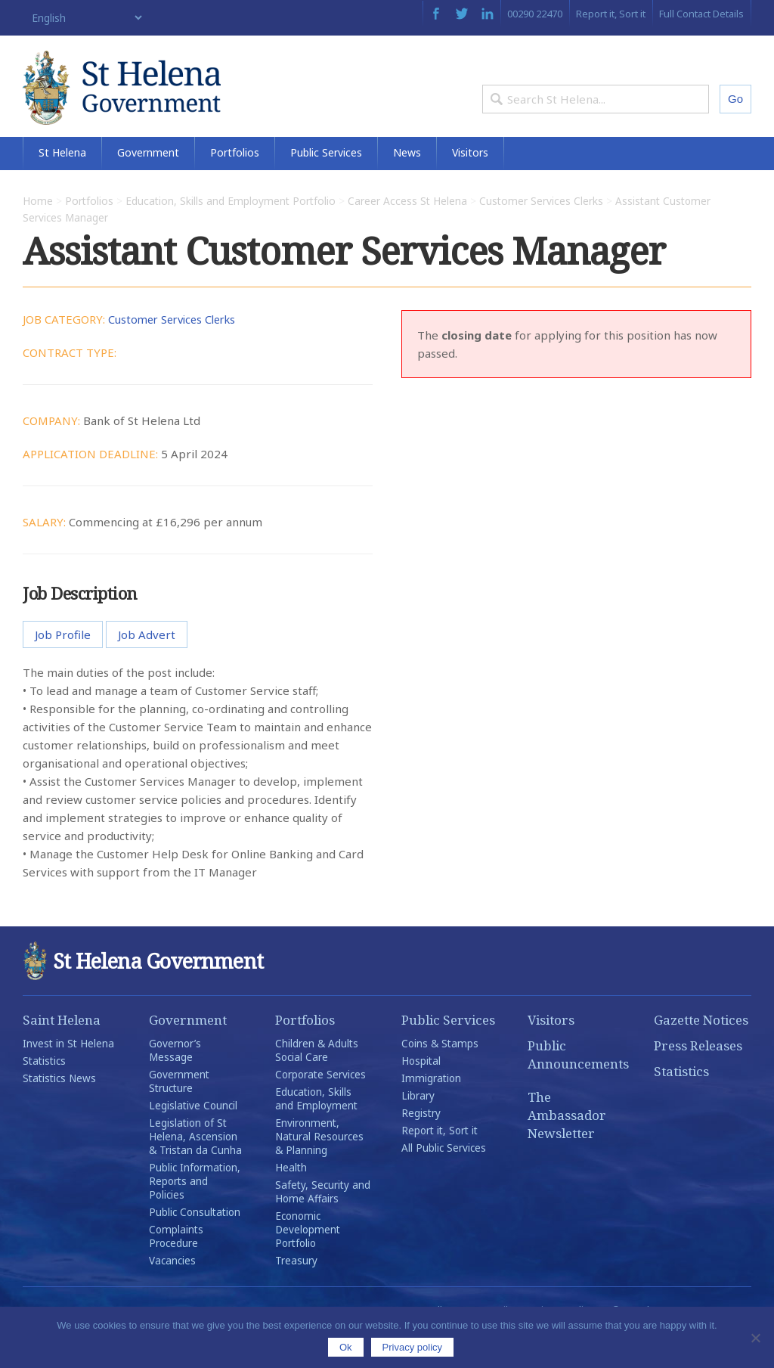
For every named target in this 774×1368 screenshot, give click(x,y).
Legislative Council (193, 1140)
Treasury (296, 1295)
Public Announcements (576, 1089)
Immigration (431, 1113)
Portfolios (234, 187)
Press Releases (698, 1080)
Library (418, 1130)
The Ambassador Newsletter (567, 1150)
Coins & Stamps (439, 1078)
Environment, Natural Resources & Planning (319, 1171)
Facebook (436, 13)
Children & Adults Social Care (316, 1085)
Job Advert (146, 669)
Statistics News (59, 1113)
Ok (345, 1347)
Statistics (44, 1096)
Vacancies (172, 1295)
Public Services (326, 187)
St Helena (62, 187)
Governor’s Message (175, 1085)
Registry (421, 1148)
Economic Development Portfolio (307, 1264)
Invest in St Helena (68, 1078)
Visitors (470, 187)
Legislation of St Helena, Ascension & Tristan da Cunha (195, 1171)
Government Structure (179, 1116)
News (407, 187)
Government (148, 187)
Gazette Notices (701, 1054)
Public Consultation (194, 1247)
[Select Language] (83, 17)
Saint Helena (62, 1054)
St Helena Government (153, 100)
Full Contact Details (701, 13)
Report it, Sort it (611, 13)
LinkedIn (487, 13)
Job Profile (63, 669)
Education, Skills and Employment (316, 1133)
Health (291, 1202)
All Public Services (443, 1183)
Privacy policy (412, 1347)
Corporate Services (320, 1109)
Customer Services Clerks (176, 353)
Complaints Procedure (176, 1271)
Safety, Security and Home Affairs (322, 1226)
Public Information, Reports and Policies (194, 1216)
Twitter (462, 13)
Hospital (421, 1096)
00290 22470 (534, 13)
